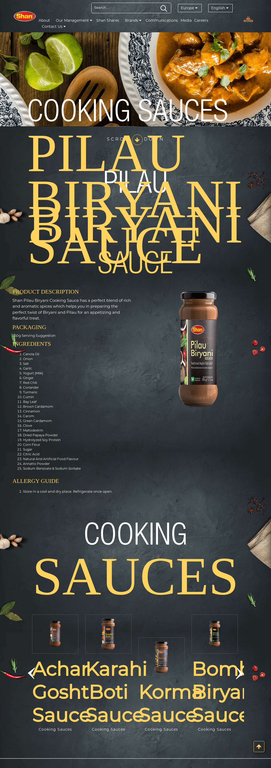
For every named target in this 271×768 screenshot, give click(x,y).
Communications (162, 20)
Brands (133, 20)
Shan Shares (107, 20)
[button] (31, 673)
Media (186, 20)
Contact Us (54, 26)
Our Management (74, 20)
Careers (201, 20)
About (44, 20)
